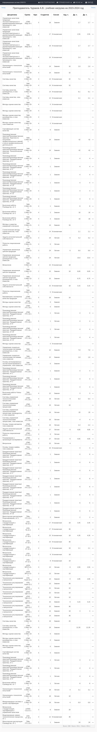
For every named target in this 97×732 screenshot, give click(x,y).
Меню (78, 2)
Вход (89, 2)
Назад (3, 7)
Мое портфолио (46, 2)
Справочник (64, 2)
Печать (93, 7)
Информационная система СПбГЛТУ (14, 2)
